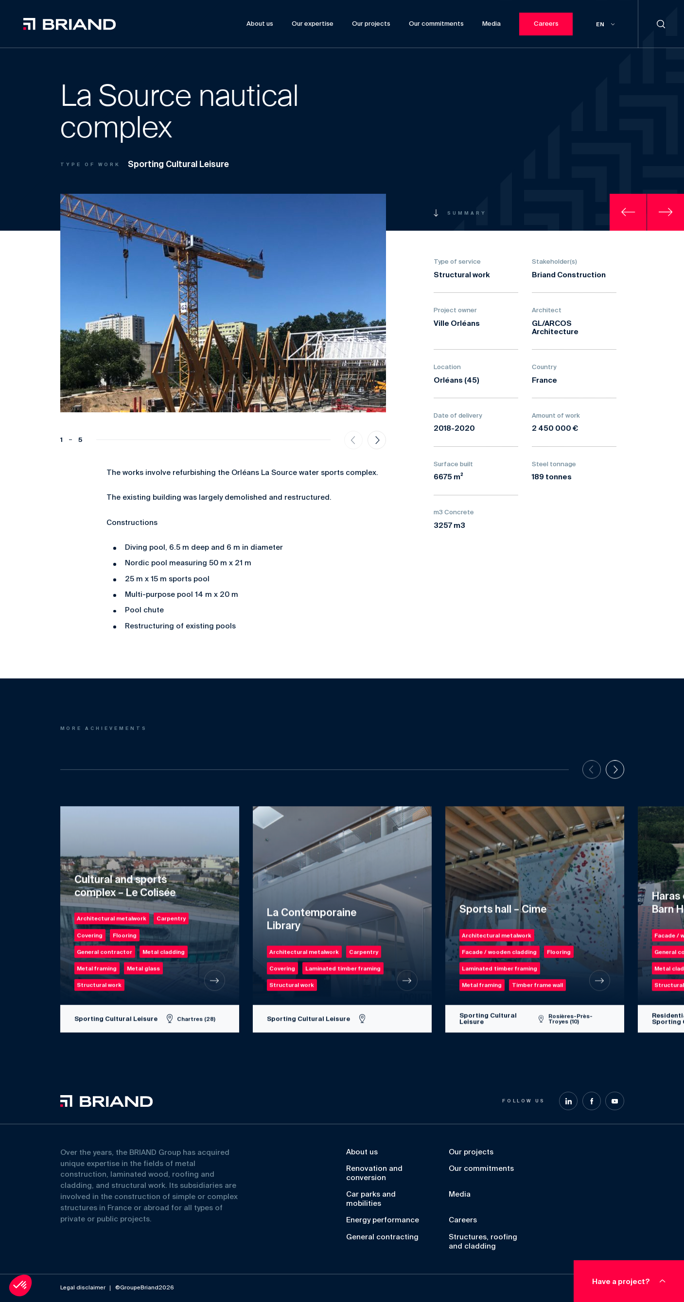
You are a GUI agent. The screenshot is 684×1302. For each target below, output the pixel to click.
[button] (20, 1285)
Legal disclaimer (82, 1288)
